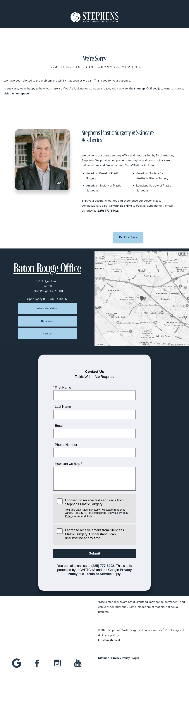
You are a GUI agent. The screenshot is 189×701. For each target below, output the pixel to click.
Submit (94, 553)
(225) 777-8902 (102, 566)
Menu (22, 4)
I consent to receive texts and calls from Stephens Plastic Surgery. (98, 508)
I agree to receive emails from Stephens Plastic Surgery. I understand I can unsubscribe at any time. (94, 534)
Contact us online (120, 205)
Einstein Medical (109, 640)
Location (70, 4)
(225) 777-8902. (108, 210)
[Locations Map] (141, 298)
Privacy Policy (120, 658)
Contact (164, 4)
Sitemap (103, 658)
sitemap (139, 88)
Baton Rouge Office (47, 269)
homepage (22, 93)
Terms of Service (98, 574)
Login (135, 658)
